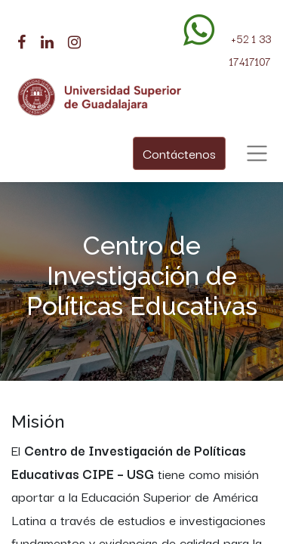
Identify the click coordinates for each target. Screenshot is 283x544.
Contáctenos (179, 153)
